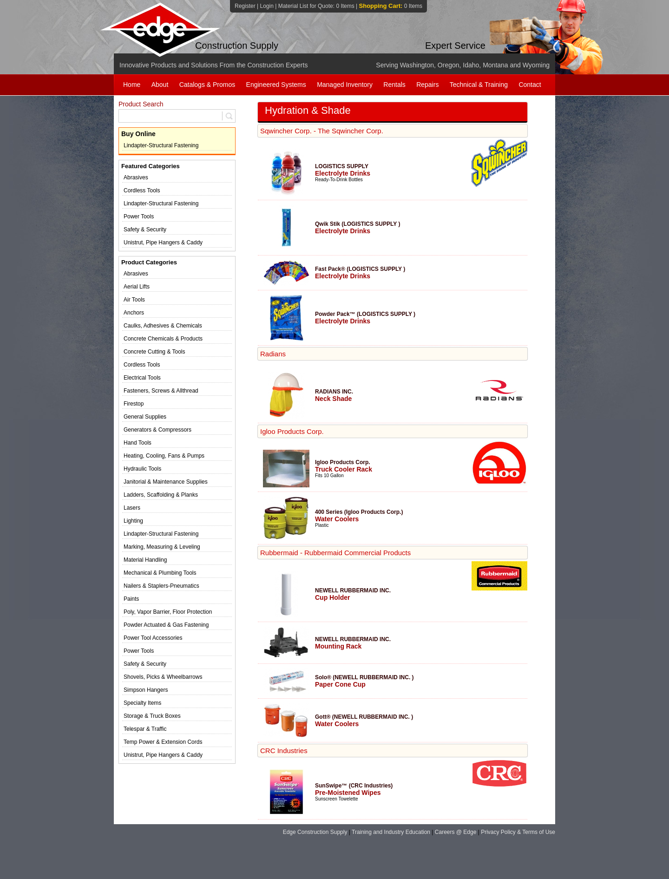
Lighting (133, 521)
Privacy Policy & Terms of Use (518, 832)
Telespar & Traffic (145, 729)
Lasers (132, 508)
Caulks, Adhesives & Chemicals (163, 325)
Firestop (134, 403)
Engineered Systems (276, 84)
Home (131, 84)
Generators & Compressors (157, 429)
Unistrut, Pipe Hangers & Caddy (163, 242)
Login (266, 6)
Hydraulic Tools (142, 469)
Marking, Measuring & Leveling (162, 547)
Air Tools (134, 299)
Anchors (134, 312)
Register (245, 6)
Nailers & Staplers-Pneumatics (161, 586)
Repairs (427, 84)
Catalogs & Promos (207, 84)
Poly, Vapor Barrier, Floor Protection (168, 612)
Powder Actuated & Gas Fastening (166, 625)
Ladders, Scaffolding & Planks (161, 495)
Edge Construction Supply (315, 832)
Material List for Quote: (316, 6)
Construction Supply (236, 45)
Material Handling (145, 560)
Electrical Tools (142, 377)
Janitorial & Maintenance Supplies (166, 482)
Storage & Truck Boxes (152, 716)
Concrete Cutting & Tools (154, 351)
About (160, 84)
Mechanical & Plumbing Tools (160, 573)
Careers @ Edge (456, 832)
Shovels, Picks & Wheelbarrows (163, 677)
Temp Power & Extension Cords (163, 742)
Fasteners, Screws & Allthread (161, 390)
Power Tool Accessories (153, 638)
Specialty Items (142, 703)
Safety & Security (145, 229)
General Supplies (145, 416)
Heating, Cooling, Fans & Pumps (164, 456)
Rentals (394, 84)
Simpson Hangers (146, 690)
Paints (131, 599)
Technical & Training (479, 84)
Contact (529, 84)
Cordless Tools (142, 190)
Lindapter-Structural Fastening (161, 145)
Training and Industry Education (391, 832)
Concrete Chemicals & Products (163, 338)
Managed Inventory (345, 84)
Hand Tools (137, 443)
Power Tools (139, 216)
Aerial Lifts (137, 286)
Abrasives (136, 177)
